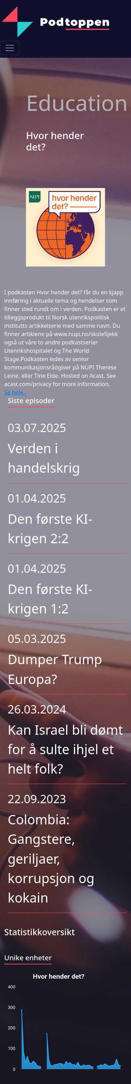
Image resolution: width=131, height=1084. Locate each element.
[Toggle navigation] (10, 48)
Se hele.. (15, 392)
